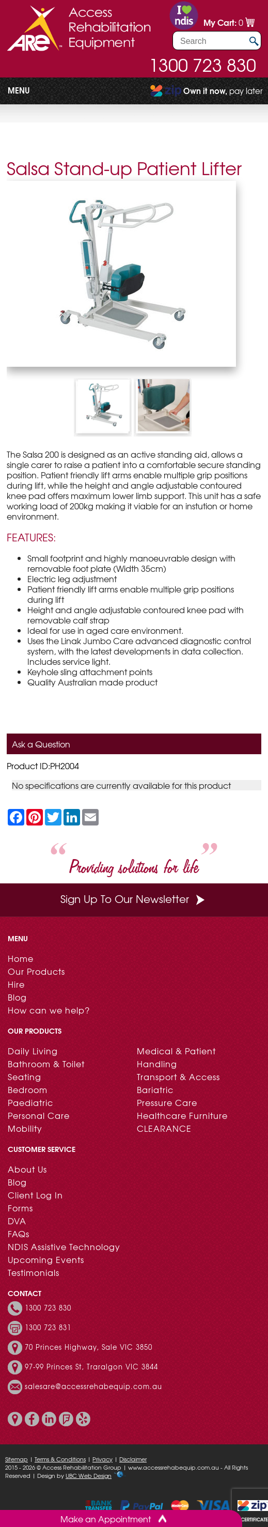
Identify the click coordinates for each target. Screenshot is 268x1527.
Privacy (102, 1459)
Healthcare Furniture (182, 1115)
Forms (20, 1208)
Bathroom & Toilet (46, 1063)
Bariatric (155, 1089)
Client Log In (35, 1195)
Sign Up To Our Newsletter (133, 898)
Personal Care (39, 1115)
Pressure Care (167, 1102)
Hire (16, 984)
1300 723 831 (48, 1327)
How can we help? (49, 1010)
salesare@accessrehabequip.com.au (93, 1386)
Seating (24, 1076)
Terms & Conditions (60, 1459)
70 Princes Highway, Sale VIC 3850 (88, 1347)
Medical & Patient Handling (176, 1057)
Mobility (25, 1128)
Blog (17, 997)
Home (21, 958)
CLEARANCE (164, 1128)
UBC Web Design (89, 1475)
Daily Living (33, 1051)
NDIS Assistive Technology (64, 1246)
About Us (27, 1169)
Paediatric (30, 1102)
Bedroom (28, 1089)
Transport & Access (178, 1076)
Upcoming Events (46, 1259)
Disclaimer (133, 1459)
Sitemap (16, 1459)
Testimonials (33, 1272)
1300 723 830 (202, 64)
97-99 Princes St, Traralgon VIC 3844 (91, 1367)
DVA (17, 1220)
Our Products (36, 971)
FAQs (18, 1233)
